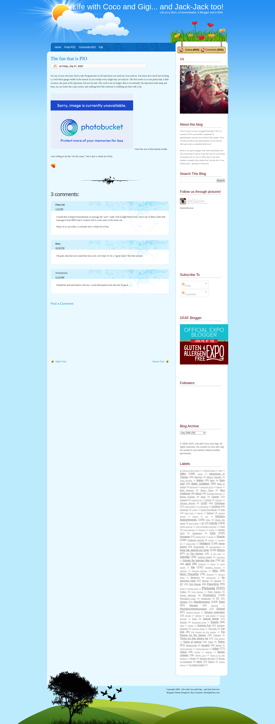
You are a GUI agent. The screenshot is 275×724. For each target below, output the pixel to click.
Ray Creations (197, 692)
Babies (200, 480)
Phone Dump (193, 589)
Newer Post (158, 361)
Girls (213, 533)
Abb (220, 470)
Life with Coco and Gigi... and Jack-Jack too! (148, 6)
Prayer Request (188, 595)
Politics (183, 592)
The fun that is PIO (69, 58)
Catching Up (196, 500)
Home (58, 47)
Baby (212, 480)
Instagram (221, 557)
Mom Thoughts (189, 574)
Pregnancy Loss (188, 598)
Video (215, 648)
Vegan (219, 645)
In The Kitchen (195, 553)
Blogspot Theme (174, 692)
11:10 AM (59, 277)
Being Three (207, 490)
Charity (208, 500)
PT (217, 598)
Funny (211, 530)
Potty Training (214, 592)
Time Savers (219, 639)
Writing (211, 662)
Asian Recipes (186, 480)
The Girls (212, 629)
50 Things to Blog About (189, 470)
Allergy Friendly (214, 477)
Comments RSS (87, 47)
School (220, 608)
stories (190, 626)
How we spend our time (194, 550)
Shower (188, 616)
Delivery (210, 513)
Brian (203, 497)
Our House (195, 584)
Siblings (198, 616)
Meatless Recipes (213, 567)
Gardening (197, 533)
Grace (210, 537)
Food (222, 526)
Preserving (206, 598)
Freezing (201, 530)
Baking (219, 487)
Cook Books (203, 507)
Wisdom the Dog (207, 658)
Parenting (213, 584)
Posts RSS (69, 47)
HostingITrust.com (212, 692)
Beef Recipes (187, 490)
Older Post (60, 361)
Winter (193, 658)
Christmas (219, 503)
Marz (58, 243)
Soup (194, 619)
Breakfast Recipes (214, 494)
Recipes (193, 605)
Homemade (199, 547)
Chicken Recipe (187, 503)
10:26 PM (59, 248)
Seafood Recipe (193, 612)
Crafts (194, 510)
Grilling (211, 540)
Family (213, 523)
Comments (211, 49)
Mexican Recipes (199, 571)
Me (193, 567)
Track (210, 642)
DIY (206, 517)
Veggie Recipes (202, 649)
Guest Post (191, 544)
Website (208, 652)
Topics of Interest (192, 642)
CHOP (204, 503)
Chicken (218, 500)
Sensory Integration (214, 612)
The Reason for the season (203, 632)
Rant (222, 601)
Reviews (214, 605)
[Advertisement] (79, 333)
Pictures (208, 588)
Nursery (205, 581)
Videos (183, 652)
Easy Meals (193, 523)
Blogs (198, 493)
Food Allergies (189, 530)
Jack (188, 563)
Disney (195, 517)
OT (181, 584)
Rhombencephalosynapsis (193, 609)
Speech (183, 622)
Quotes (183, 602)
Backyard (193, 487)
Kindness (202, 564)
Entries (188, 49)
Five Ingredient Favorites (206, 527)
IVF (223, 560)
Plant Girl (60, 205)
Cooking (216, 506)
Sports (215, 622)
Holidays (205, 543)
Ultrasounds (191, 645)
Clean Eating (190, 507)
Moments (210, 574)
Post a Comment (62, 303)
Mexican (183, 571)
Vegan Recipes (186, 649)
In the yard (215, 554)
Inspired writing (205, 557)
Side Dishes (210, 616)
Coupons (184, 510)
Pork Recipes (197, 592)
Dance (200, 513)
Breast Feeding (187, 497)
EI (203, 523)
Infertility (185, 556)
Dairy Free (188, 513)
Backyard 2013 (207, 487)
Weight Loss (200, 655)
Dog (208, 520)
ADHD (200, 474)
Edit (101, 47)
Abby (183, 473)
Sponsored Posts (199, 622)
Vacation (205, 645)
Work (199, 661)
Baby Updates (200, 483)
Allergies (198, 477)
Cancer (215, 496)
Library (213, 564)
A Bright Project (209, 470)
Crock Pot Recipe (209, 510)
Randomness (202, 601)
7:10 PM (59, 209)
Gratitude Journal (196, 540)
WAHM (197, 652)
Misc (215, 570)
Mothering (195, 577)
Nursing (217, 581)
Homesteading (215, 547)
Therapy (217, 635)
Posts (186, 285)
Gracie (221, 536)
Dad (223, 510)
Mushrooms (211, 578)
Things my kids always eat (194, 638)
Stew (182, 626)
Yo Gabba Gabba (197, 665)
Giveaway (185, 536)
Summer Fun (204, 625)
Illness (221, 550)
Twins (221, 641)
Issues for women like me (198, 560)
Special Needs (211, 618)
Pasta (182, 589)
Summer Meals (198, 629)
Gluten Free (200, 537)
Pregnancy (209, 595)
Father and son (186, 527)
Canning (184, 500)
